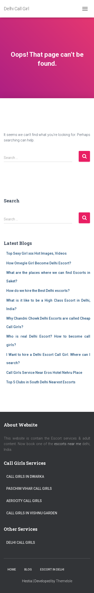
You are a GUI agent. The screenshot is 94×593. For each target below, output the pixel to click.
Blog (28, 569)
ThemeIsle (64, 581)
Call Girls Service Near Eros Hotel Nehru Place (44, 373)
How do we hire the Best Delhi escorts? (38, 291)
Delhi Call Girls (20, 543)
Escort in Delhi (52, 569)
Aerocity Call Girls (24, 501)
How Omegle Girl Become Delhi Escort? (38, 263)
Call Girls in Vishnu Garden (31, 513)
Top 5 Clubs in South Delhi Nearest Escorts (40, 382)
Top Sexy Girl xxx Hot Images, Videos (36, 253)
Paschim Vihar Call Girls (29, 489)
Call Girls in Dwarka (25, 477)
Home (12, 569)
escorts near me (67, 444)
